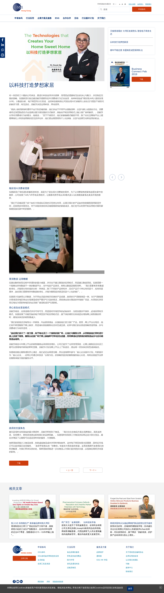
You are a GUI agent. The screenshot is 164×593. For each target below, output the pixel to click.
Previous (112, 177)
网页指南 (41, 581)
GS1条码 (41, 552)
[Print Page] (2, 55)
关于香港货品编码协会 (134, 552)
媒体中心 (129, 568)
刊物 (127, 564)
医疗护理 (70, 560)
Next (121, 177)
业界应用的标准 (132, 556)
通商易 (99, 556)
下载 (18, 463)
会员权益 (41, 560)
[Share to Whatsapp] (2, 49)
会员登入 (140, 4)
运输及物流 (71, 568)
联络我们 (148, 4)
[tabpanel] (57, 154)
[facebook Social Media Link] (14, 581)
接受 (130, 588)
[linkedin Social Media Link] (21, 581)
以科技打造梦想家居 (119, 42)
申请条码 (141, 9)
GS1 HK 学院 (101, 560)
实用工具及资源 (44, 564)
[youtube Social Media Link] (17, 581)
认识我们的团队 (132, 560)
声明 (48, 581)
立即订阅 (24, 558)
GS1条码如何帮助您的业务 (48, 556)
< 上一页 (69, 470)
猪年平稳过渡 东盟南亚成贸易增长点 (126, 50)
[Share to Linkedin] (2, 44)
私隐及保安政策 (58, 581)
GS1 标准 (132, 4)
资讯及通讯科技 (73, 564)
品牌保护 (99, 552)
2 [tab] (58, 182)
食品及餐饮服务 (73, 552)
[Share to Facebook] (2, 39)
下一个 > (92, 470)
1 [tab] (55, 182)
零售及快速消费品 (74, 556)
